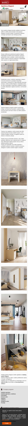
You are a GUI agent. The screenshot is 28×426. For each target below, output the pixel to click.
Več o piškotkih (5, 420)
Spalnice (3, 398)
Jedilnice (3, 399)
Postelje (3, 402)
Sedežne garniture (5, 392)
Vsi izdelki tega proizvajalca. (7, 9)
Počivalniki (4, 395)
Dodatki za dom (5, 401)
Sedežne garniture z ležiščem (8, 394)
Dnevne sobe (4, 396)
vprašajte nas (5, 24)
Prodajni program (8, 389)
